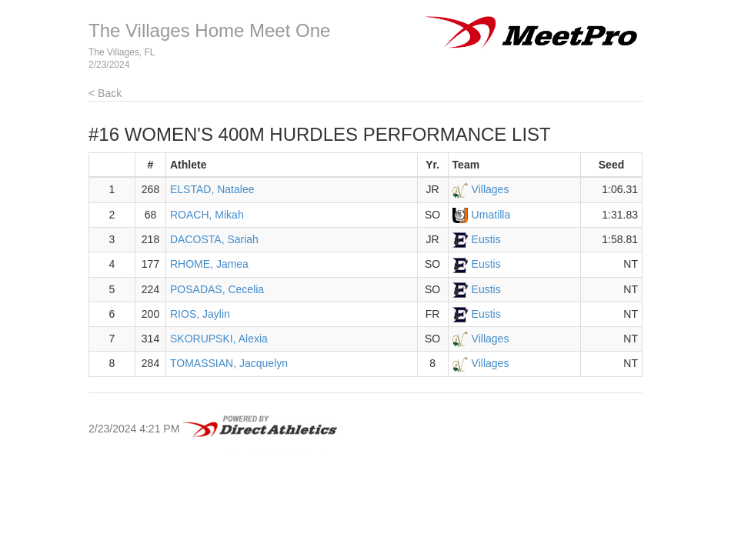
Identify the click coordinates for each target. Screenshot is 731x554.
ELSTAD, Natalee (212, 189)
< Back (105, 93)
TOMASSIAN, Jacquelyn (229, 363)
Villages (490, 189)
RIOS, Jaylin (200, 314)
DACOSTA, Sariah (214, 239)
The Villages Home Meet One (209, 30)
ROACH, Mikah (207, 215)
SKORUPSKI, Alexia (219, 338)
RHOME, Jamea (209, 264)
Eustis (486, 239)
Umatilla (491, 215)
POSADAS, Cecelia (217, 289)
